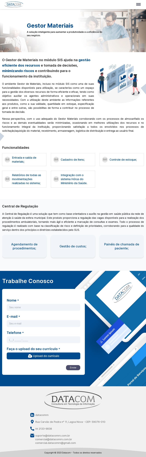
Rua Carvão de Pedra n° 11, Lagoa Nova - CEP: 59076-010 (67, 422)
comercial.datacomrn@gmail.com (55, 442)
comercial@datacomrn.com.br (53, 439)
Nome (13, 300)
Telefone (15, 333)
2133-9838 (41, 429)
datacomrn (39, 415)
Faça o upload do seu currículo (33, 349)
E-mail (13, 316)
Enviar (73, 367)
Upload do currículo (43, 356)
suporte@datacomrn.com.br (50, 436)
